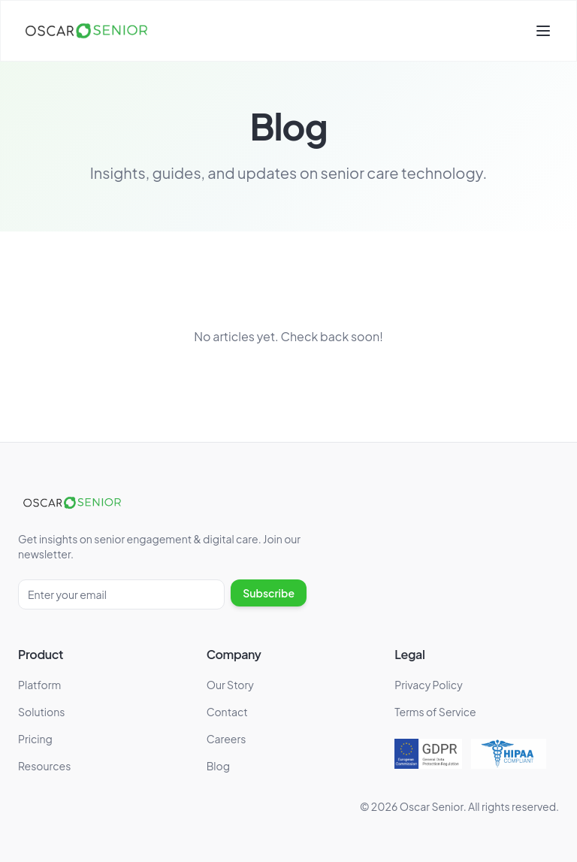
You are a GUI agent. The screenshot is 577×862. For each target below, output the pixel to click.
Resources (44, 766)
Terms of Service (435, 711)
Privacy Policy (428, 684)
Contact (227, 711)
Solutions (41, 711)
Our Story (230, 684)
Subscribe (269, 593)
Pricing (35, 739)
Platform (39, 684)
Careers (226, 739)
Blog (218, 766)
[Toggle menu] (543, 31)
